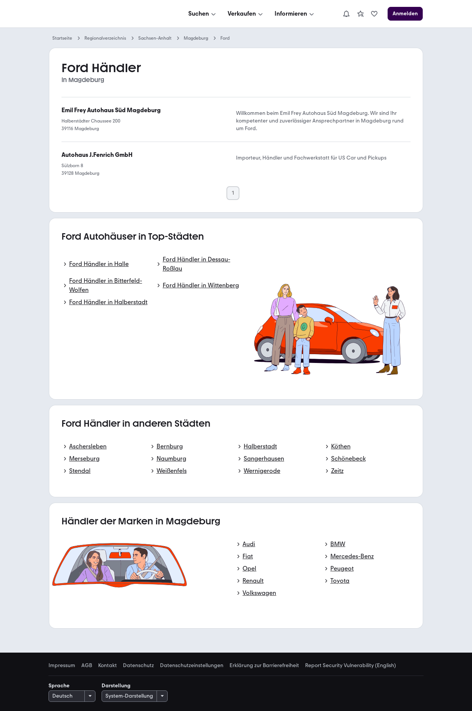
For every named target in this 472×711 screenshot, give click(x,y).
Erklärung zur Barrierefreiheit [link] (264, 666)
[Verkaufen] (246, 14)
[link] (360, 13)
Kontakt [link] (107, 666)
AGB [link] (86, 666)
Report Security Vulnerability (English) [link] (350, 666)
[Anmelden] (405, 14)
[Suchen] (202, 14)
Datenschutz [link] (138, 666)
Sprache (59, 685)
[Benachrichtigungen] (346, 14)
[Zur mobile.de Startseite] (106, 14)
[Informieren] (295, 14)
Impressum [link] (61, 666)
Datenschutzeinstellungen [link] (191, 666)
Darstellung (116, 685)
